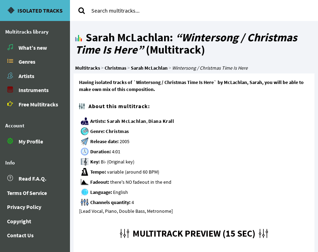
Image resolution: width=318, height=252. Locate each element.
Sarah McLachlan (126, 121)
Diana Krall (161, 121)
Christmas (117, 131)
